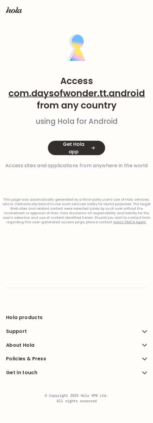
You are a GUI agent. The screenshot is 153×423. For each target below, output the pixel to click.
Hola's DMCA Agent (129, 222)
